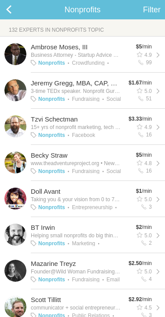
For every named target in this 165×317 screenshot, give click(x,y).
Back (17, 9)
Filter (152, 9)
